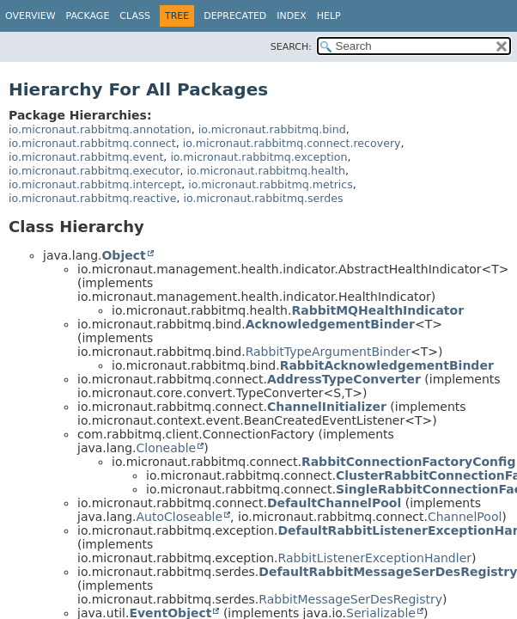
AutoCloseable (179, 517)
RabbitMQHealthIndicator (377, 310)
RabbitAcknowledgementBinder (387, 365)
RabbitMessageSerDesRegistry (350, 599)
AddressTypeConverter (344, 379)
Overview (30, 15)
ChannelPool (465, 517)
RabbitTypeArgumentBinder (328, 352)
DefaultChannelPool (334, 503)
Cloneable (166, 448)
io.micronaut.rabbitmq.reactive (92, 198)
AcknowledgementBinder (330, 324)
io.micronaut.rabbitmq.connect (92, 143)
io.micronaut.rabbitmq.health (266, 170)
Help (329, 15)
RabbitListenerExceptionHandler (375, 558)
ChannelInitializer (326, 407)
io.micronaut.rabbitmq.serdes (263, 198)
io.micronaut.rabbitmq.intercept (95, 184)
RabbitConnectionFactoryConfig (408, 462)
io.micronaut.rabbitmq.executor (94, 170)
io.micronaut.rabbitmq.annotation (100, 129)
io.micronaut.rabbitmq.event (86, 156)
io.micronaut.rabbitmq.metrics (270, 184)
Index (291, 15)
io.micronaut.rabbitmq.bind (272, 129)
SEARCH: (291, 46)
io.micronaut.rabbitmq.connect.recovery (292, 143)
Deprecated (235, 15)
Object (123, 255)
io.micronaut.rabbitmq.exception (258, 156)
